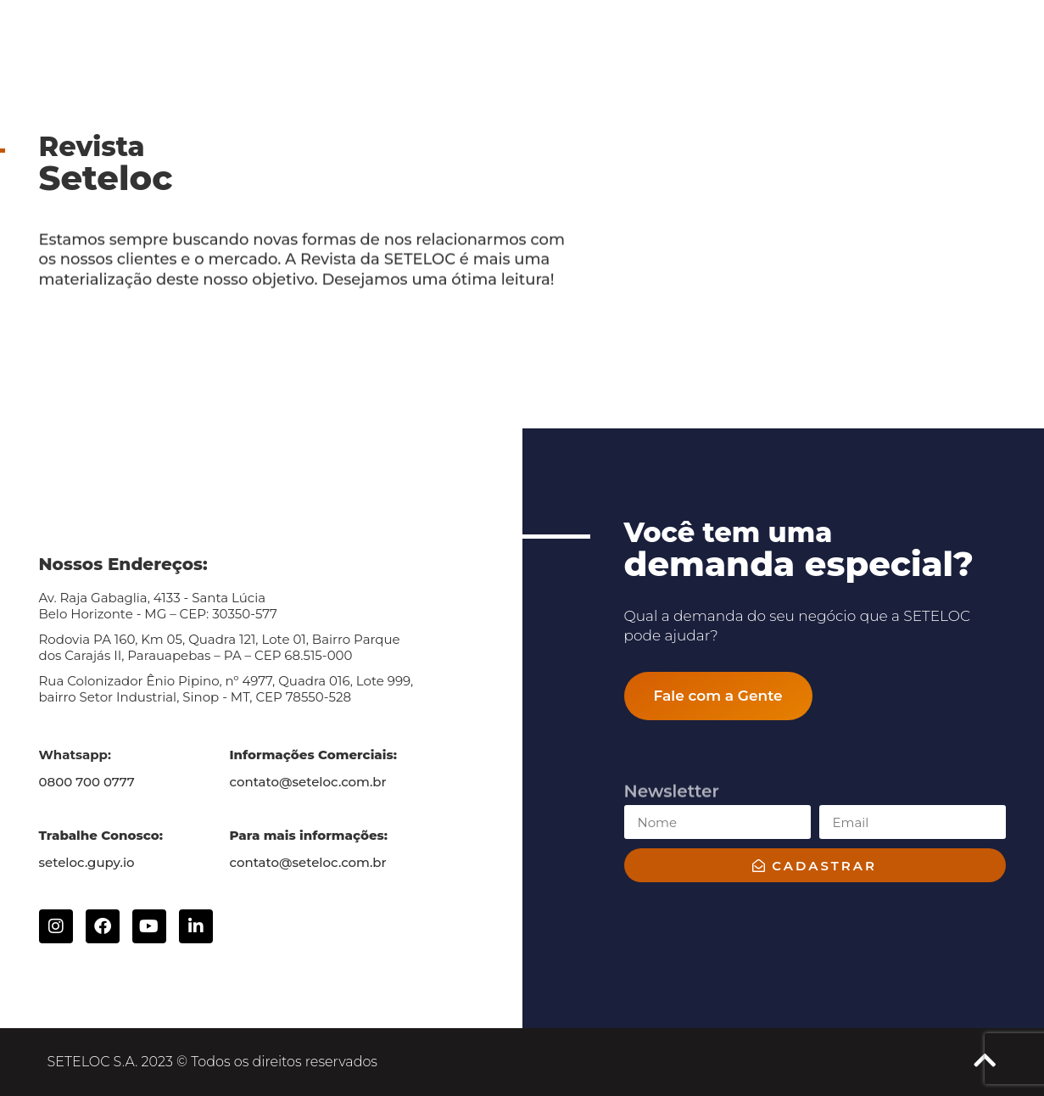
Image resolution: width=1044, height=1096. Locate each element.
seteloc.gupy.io (87, 862)
